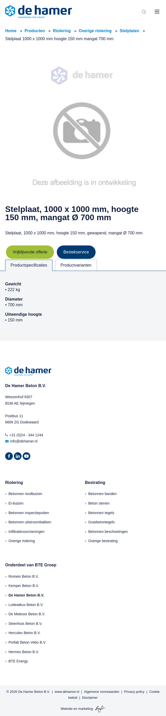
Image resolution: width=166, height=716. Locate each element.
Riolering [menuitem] (14, 482)
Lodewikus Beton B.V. (25, 605)
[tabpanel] (83, 306)
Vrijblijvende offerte (30, 252)
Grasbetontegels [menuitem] (101, 522)
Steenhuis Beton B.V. (25, 623)
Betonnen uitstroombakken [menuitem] (29, 522)
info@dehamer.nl (21, 441)
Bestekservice (76, 252)
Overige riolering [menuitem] (21, 541)
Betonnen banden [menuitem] (102, 494)
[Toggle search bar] (144, 11)
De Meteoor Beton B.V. (26, 614)
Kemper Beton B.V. (23, 586)
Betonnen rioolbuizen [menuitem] (25, 494)
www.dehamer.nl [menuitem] (67, 692)
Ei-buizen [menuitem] (15, 503)
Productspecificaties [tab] (29, 265)
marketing (85, 709)
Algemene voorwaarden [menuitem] (101, 692)
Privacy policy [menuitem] (134, 692)
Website (67, 709)
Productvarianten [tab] (75, 265)
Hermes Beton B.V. (23, 652)
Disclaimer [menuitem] (90, 698)
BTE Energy (18, 661)
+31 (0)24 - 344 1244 (24, 435)
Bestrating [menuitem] (95, 482)
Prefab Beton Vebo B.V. (27, 642)
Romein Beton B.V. (23, 576)
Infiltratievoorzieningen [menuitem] (26, 532)
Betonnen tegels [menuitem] (101, 513)
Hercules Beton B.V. (24, 633)
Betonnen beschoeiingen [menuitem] (108, 532)
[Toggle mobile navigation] (157, 11)
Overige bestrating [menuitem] (103, 541)
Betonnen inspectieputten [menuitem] (28, 513)
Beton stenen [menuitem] (99, 503)
